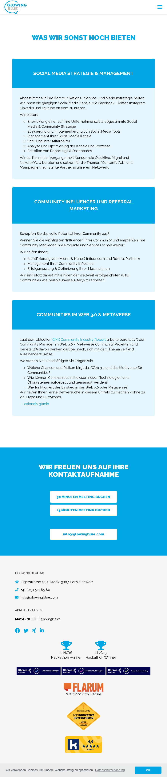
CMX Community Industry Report (79, 340)
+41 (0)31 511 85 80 (35, 590)
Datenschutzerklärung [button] (110, 770)
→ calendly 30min (34, 404)
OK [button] (148, 770)
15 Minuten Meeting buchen (83, 510)
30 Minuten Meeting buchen (83, 497)
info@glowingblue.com (83, 534)
